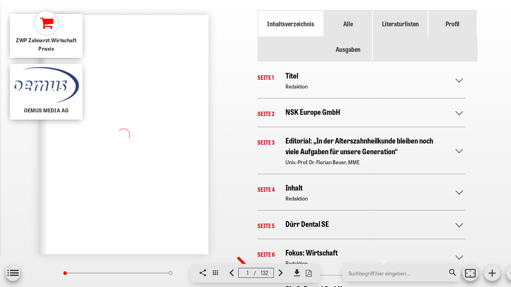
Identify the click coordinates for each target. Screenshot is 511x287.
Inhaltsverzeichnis (290, 23)
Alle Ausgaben (348, 36)
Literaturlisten (400, 23)
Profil (453, 23)
